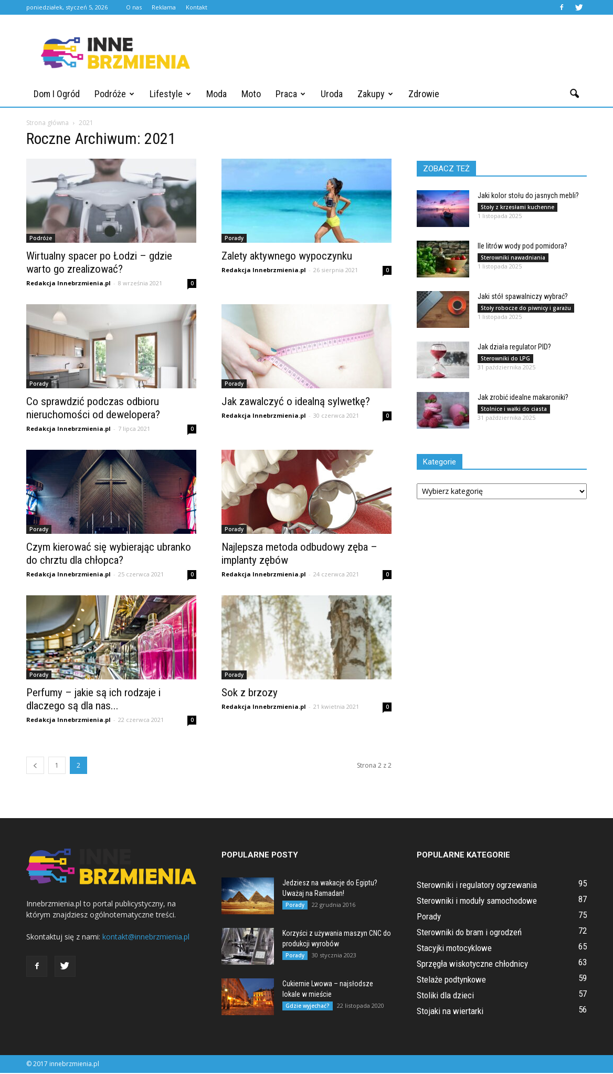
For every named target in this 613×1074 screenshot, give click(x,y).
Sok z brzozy (249, 693)
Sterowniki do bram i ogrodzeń (469, 933)
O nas (134, 7)
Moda (216, 93)
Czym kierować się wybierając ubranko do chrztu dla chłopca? (108, 554)
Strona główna (47, 123)
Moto (251, 93)
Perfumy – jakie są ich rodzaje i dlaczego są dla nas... (93, 700)
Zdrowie (423, 93)
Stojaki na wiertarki (450, 1012)
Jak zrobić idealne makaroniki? (523, 398)
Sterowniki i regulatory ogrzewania (477, 886)
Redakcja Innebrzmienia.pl (68, 284)
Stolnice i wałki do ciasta (514, 410)
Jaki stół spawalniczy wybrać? (523, 297)
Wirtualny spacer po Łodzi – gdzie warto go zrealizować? (99, 263)
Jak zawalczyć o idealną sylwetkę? (295, 402)
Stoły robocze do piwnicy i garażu (526, 309)
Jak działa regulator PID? (514, 348)
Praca (290, 93)
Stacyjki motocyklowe (454, 949)
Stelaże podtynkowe (451, 980)
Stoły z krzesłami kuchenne (517, 208)
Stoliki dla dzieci (445, 996)
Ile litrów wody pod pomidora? (522, 247)
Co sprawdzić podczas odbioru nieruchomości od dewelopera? (93, 409)
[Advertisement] (396, 53)
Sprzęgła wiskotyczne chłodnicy (472, 964)
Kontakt (196, 7)
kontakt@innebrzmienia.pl (145, 938)
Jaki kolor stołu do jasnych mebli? (528, 196)
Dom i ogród (57, 93)
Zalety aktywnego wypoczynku (286, 257)
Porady (234, 239)
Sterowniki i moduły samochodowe (477, 901)
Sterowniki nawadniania (513, 258)
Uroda (332, 93)
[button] (574, 94)
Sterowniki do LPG (505, 359)
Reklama (164, 7)
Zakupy (375, 93)
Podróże (114, 93)
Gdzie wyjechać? (308, 1006)
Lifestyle (170, 93)
